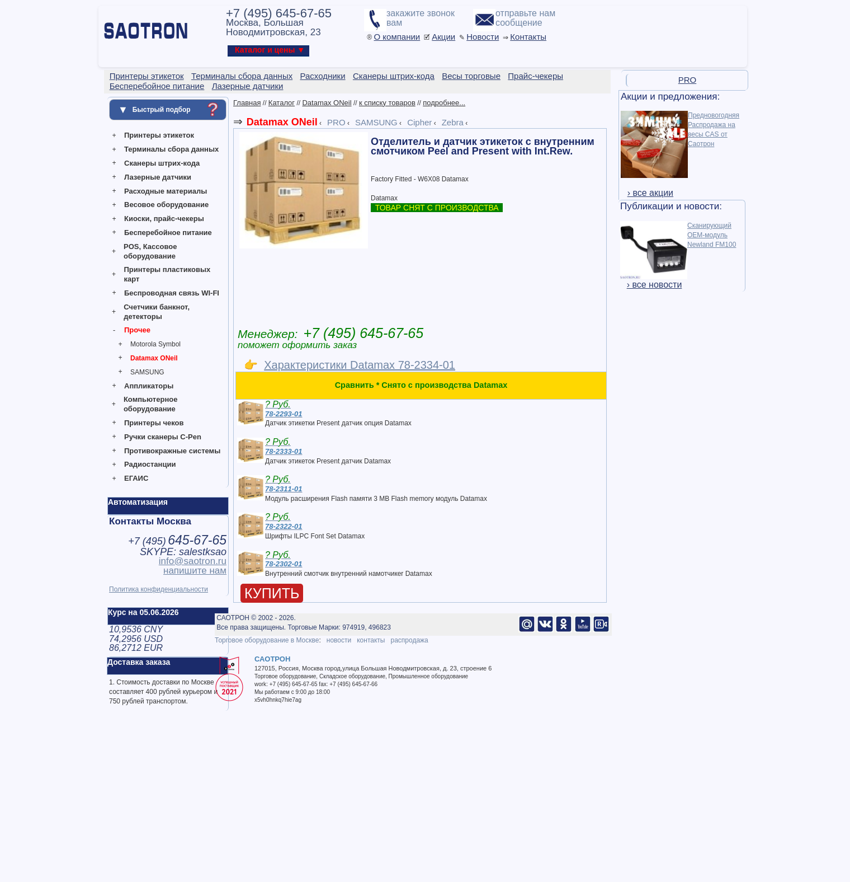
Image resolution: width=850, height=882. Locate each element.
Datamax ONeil (154, 358)
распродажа (409, 640)
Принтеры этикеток (159, 135)
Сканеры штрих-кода (162, 163)
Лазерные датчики (157, 177)
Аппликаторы (148, 386)
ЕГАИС (136, 478)
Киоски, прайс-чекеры (164, 218)
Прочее (137, 330)
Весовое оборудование (166, 204)
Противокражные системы (172, 451)
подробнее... (444, 102)
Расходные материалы (165, 191)
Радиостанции (150, 464)
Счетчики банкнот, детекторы (157, 312)
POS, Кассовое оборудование (150, 251)
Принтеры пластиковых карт (167, 274)
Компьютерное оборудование (151, 404)
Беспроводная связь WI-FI (171, 293)
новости (339, 640)
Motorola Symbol (155, 344)
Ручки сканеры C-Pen (162, 437)
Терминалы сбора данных (171, 149)
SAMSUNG (147, 372)
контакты (371, 640)
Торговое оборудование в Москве (267, 640)
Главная (247, 102)
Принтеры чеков (153, 423)
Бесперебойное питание (168, 232)
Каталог (281, 102)
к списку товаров (387, 102)
